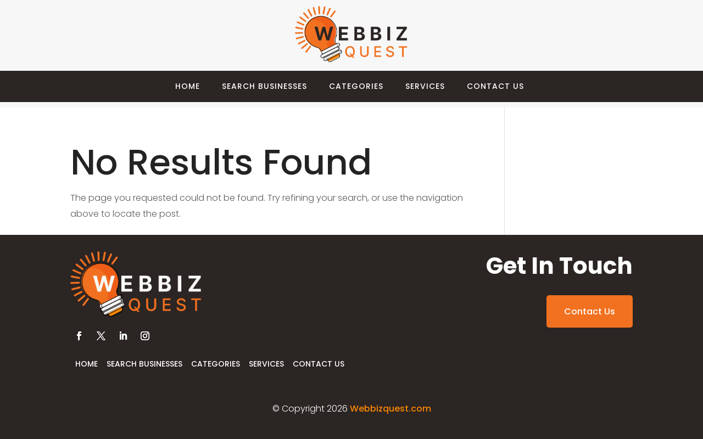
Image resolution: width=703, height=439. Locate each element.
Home (187, 86)
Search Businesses (264, 86)
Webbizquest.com (390, 408)
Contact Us (495, 86)
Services (425, 86)
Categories (356, 86)
